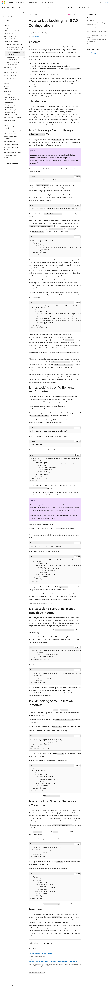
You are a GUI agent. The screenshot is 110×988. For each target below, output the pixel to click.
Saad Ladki (34, 36)
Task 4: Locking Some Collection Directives (96, 36)
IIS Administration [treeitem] (9, 166)
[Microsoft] (3, 2)
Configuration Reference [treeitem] (11, 163)
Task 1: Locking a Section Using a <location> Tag (96, 23)
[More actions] (79, 14)
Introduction (90, 20)
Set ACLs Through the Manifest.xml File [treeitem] (13, 63)
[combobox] (13, 16)
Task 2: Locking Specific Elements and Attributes (96, 28)
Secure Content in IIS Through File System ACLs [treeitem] (16, 58)
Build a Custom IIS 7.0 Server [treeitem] (15, 44)
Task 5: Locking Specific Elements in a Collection (96, 40)
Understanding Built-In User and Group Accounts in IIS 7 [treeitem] (15, 48)
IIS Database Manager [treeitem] (11, 144)
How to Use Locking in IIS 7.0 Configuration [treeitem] (16, 53)
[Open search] (101, 2)
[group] (55, 247)
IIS (36, 14)
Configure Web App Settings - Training (40, 954)
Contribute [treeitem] (7, 160)
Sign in (106, 2)
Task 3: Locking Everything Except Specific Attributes (97, 32)
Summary (90, 44)
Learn (30, 14)
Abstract (89, 18)
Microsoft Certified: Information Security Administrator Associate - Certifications (53, 962)
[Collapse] (23, 12)
